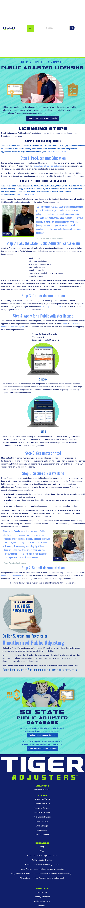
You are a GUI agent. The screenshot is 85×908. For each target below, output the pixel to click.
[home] (8, 28)
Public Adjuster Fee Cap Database (42, 748)
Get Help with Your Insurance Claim (42, 118)
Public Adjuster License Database (42, 735)
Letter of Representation (11, 576)
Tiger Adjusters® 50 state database (47, 166)
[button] (30, 28)
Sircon (64, 324)
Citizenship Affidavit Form (50, 306)
